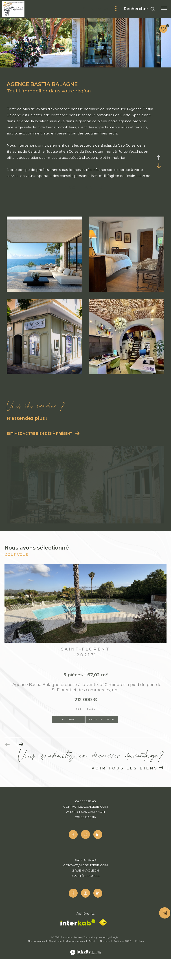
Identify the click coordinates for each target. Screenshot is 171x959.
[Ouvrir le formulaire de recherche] (139, 9)
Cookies (139, 941)
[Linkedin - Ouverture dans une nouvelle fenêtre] (97, 834)
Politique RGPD (122, 941)
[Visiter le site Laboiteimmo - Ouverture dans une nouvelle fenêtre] (85, 949)
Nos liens (105, 941)
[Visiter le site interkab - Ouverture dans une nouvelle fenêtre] (77, 922)
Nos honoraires (36, 941)
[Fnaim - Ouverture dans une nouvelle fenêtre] (103, 922)
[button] (21, 744)
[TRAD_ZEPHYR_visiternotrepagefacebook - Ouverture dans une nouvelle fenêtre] (73, 834)
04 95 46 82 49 (85, 801)
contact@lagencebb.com (85, 806)
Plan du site (55, 941)
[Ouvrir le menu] (164, 8)
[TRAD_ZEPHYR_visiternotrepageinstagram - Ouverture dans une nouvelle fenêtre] (85, 834)
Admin (93, 941)
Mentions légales (75, 941)
